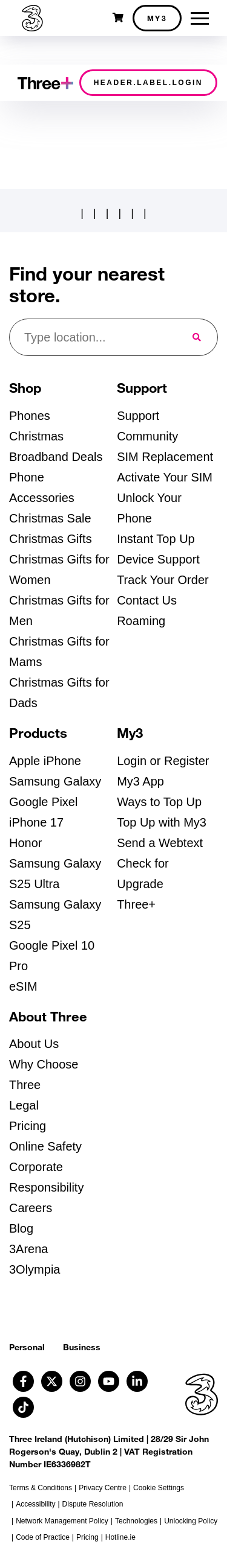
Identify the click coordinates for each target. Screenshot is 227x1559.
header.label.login (148, 82)
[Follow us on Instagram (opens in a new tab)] (80, 1381)
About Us (34, 1043)
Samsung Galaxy (55, 781)
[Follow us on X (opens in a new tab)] (51, 1381)
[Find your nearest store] (94, 337)
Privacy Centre (103, 1488)
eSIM (23, 986)
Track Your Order (163, 579)
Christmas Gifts (50, 538)
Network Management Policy (62, 1521)
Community (147, 436)
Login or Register (163, 760)
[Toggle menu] (200, 18)
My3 (157, 18)
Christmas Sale (50, 518)
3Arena (28, 1249)
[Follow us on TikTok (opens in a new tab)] (23, 1407)
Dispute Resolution (92, 1504)
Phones (29, 415)
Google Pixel (43, 801)
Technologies (136, 1521)
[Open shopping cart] (118, 18)
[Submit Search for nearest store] (198, 337)
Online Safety (45, 1146)
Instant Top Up (156, 538)
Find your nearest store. (87, 284)
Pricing (27, 1125)
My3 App (140, 781)
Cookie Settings (158, 1488)
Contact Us (147, 600)
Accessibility (35, 1504)
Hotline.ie (120, 1537)
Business (81, 1347)
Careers (30, 1207)
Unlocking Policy (190, 1521)
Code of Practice (43, 1537)
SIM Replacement (165, 456)
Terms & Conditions (40, 1488)
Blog (21, 1228)
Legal (24, 1105)
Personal (27, 1347)
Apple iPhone (45, 760)
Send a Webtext (160, 842)
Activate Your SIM (164, 477)
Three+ (136, 904)
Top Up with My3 (161, 822)
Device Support (158, 559)
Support (138, 415)
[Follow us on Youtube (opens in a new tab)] (108, 1381)
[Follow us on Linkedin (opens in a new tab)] (137, 1381)
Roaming (141, 620)
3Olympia (34, 1269)
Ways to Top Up (159, 801)
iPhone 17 (36, 822)
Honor (25, 842)
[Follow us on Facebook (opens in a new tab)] (23, 1381)
